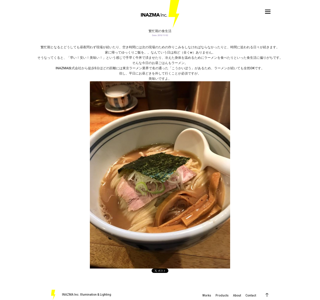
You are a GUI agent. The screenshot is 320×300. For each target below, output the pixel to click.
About (237, 295)
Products (222, 295)
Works (206, 295)
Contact (250, 295)
